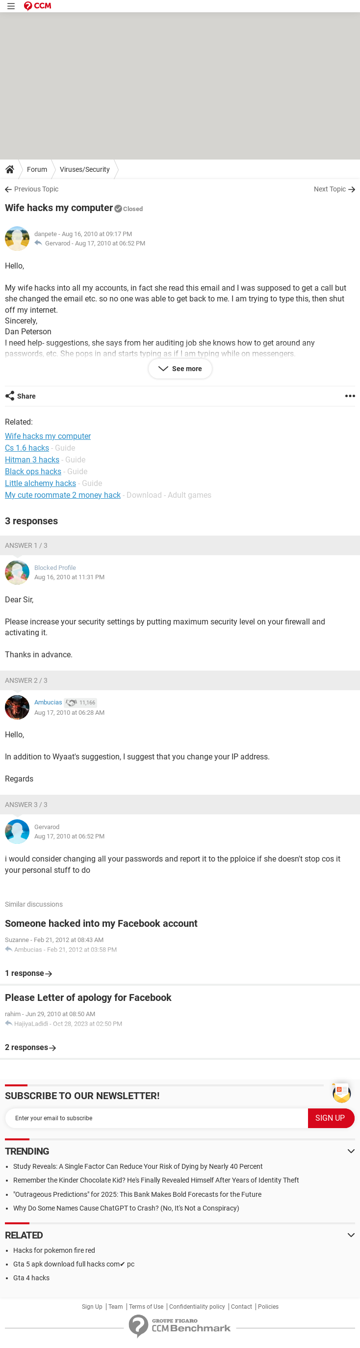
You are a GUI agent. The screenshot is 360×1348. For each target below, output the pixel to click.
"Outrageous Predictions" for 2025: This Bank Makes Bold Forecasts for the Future (137, 1194)
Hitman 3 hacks (32, 459)
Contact (241, 1306)
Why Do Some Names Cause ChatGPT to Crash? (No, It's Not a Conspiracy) (126, 1208)
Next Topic (330, 189)
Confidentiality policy (197, 1306)
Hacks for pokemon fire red (54, 1250)
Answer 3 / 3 (26, 805)
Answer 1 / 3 (26, 545)
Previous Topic (36, 189)
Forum (37, 169)
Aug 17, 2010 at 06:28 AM (69, 712)
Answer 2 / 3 (26, 680)
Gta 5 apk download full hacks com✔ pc (73, 1264)
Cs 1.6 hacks (27, 448)
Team (115, 1306)
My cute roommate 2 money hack (63, 495)
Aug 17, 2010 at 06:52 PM (110, 243)
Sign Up (92, 1306)
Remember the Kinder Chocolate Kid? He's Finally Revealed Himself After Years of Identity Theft (156, 1180)
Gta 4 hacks (31, 1278)
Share (26, 396)
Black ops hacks (33, 471)
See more (186, 369)
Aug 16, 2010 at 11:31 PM (69, 577)
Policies (268, 1306)
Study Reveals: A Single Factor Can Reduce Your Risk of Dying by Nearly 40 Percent (138, 1166)
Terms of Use (146, 1306)
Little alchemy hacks (40, 483)
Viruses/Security (85, 169)
